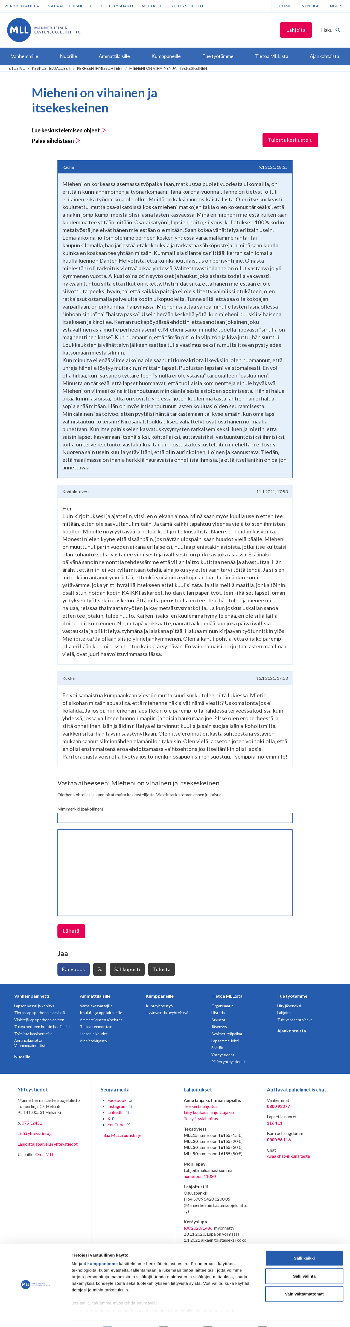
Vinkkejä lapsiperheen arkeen (39, 1019)
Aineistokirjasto (93, 1040)
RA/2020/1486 (198, 1227)
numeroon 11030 (200, 1176)
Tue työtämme (292, 995)
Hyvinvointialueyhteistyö (167, 1012)
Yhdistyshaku (116, 6)
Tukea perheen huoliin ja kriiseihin (43, 1026)
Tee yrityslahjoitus (201, 1118)
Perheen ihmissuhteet (100, 68)
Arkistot (218, 1019)
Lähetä (71, 931)
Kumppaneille (160, 995)
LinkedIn (115, 1112)
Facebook (73, 969)
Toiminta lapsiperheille (33, 1033)
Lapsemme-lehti (225, 1040)
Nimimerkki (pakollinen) (80, 808)
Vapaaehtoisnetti (69, 6)
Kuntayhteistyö (159, 1005)
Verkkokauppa (21, 6)
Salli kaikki (304, 1243)
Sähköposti (127, 969)
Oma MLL (44, 1154)
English (337, 6)
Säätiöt (217, 1047)
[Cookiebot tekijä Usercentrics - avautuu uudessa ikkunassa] (35, 1316)
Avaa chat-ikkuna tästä (288, 1155)
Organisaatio (222, 1005)
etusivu (17, 68)
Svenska (309, 6)
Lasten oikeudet (94, 1033)
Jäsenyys (219, 1026)
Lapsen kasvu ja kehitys (34, 1005)
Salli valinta (304, 1261)
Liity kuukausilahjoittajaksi (209, 1112)
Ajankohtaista (291, 1030)
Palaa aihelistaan (56, 140)
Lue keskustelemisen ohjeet (69, 130)
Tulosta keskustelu (290, 140)
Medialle (152, 6)
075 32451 (32, 1122)
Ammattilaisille (95, 995)
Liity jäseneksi (289, 1005)
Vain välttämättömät (304, 1279)
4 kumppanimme (101, 1249)
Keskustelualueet (51, 68)
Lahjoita (296, 30)
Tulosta (162, 969)
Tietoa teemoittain (96, 1026)
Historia (218, 1012)
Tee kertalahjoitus (200, 1106)
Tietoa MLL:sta (227, 995)
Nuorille (22, 1056)
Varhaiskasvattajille (96, 1005)
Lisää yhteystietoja (35, 1133)
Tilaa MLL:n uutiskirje (121, 1135)
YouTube (115, 1124)
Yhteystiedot (187, 6)
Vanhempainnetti (31, 995)
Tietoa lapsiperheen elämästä (39, 1012)
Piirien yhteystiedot (228, 1061)
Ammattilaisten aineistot (101, 1019)
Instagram (117, 1106)
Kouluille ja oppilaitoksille (101, 1012)
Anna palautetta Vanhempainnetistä (31, 1043)
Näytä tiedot (292, 1316)
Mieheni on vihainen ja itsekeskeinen (168, 68)
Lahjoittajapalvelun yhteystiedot (48, 1143)
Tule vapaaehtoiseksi (295, 1019)
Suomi (283, 6)
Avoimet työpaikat (227, 1033)
